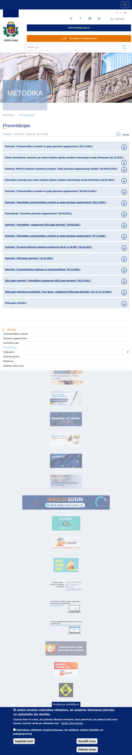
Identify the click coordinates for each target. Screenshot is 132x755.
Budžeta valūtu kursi (13, 366)
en (125, 13)
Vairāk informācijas (72, 723)
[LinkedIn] (99, 18)
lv (117, 13)
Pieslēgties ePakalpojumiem (83, 38)
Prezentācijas (26, 115)
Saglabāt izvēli (24, 741)
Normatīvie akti (11, 343)
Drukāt (126, 134)
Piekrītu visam (87, 749)
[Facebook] (80, 18)
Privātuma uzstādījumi (66, 704)
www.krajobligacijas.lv (79, 27)
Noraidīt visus (87, 741)
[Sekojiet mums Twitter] (71, 18)
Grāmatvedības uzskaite (15, 334)
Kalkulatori (8, 352)
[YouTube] (90, 18)
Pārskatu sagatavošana (15, 338)
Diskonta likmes (11, 356)
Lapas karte (119, 19)
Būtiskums (8, 361)
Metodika (11, 329)
